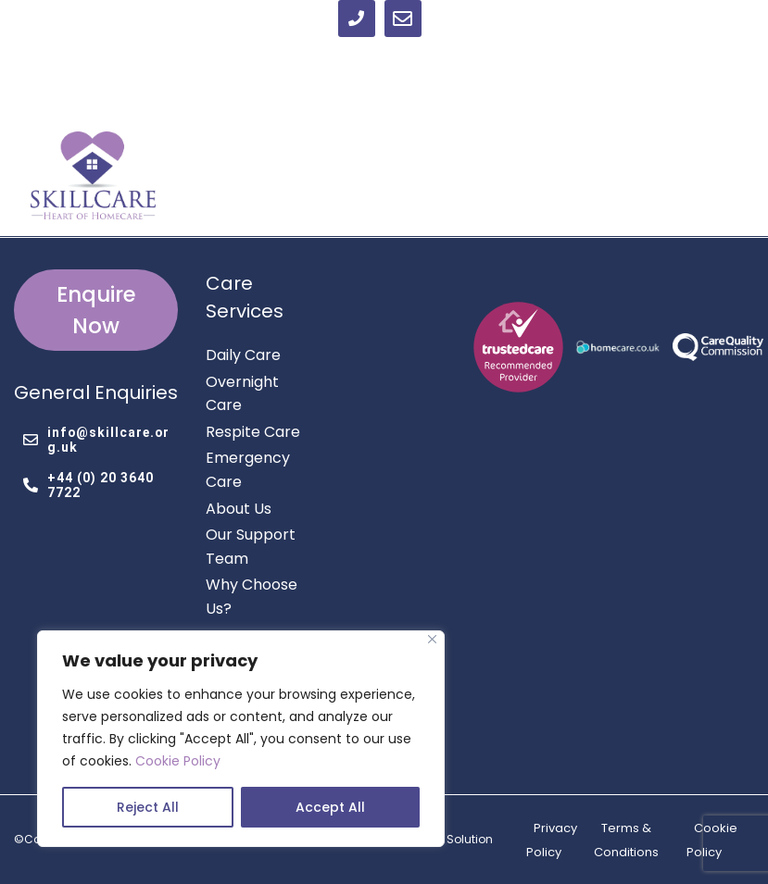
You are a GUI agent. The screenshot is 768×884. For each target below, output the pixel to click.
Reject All (148, 807)
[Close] (432, 639)
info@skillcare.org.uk (96, 439)
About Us (238, 508)
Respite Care (253, 431)
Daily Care (243, 355)
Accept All (330, 807)
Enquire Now (96, 310)
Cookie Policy (177, 761)
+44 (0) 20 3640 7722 (88, 485)
